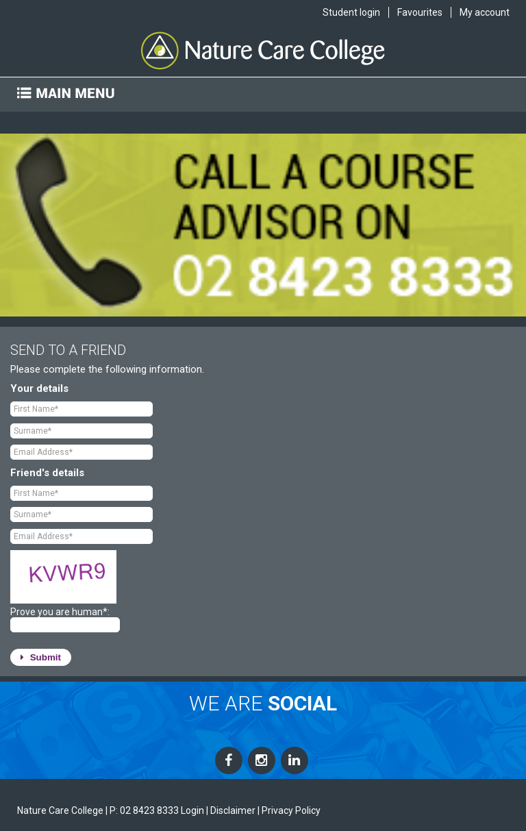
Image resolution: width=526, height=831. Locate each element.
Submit (41, 657)
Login (192, 810)
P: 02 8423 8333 (144, 810)
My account (485, 12)
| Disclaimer (230, 810)
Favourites (419, 12)
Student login (351, 12)
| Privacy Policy (289, 810)
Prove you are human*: (60, 611)
